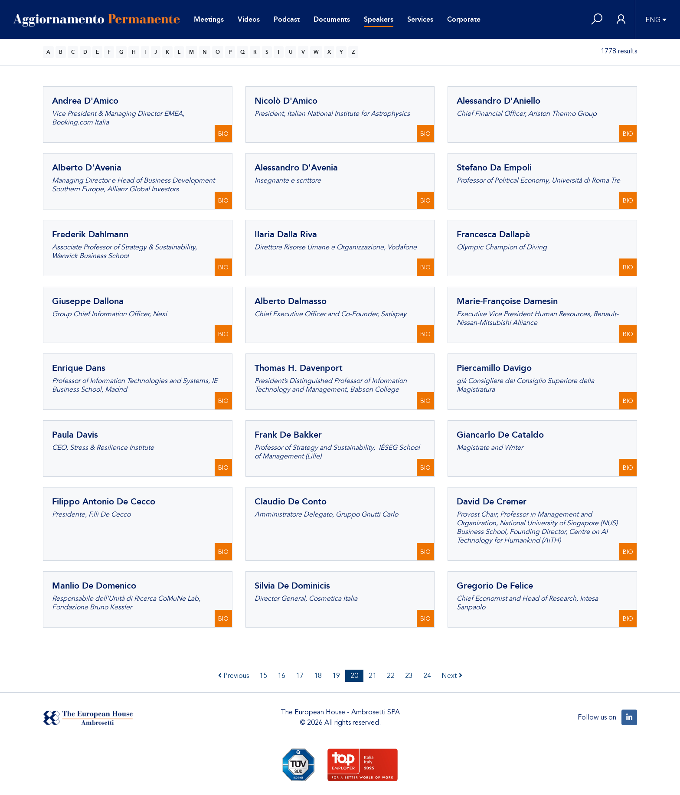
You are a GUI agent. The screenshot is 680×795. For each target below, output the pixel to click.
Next (451, 675)
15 (263, 675)
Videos (249, 19)
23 (409, 675)
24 (427, 675)
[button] (596, 20)
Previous (233, 675)
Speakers (378, 19)
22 (391, 675)
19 (336, 675)
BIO (223, 133)
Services (420, 19)
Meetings (209, 19)
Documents (332, 19)
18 (318, 675)
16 (281, 675)
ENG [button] (652, 20)
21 (372, 675)
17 (300, 675)
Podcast (287, 19)
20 (354, 675)
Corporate (464, 19)
